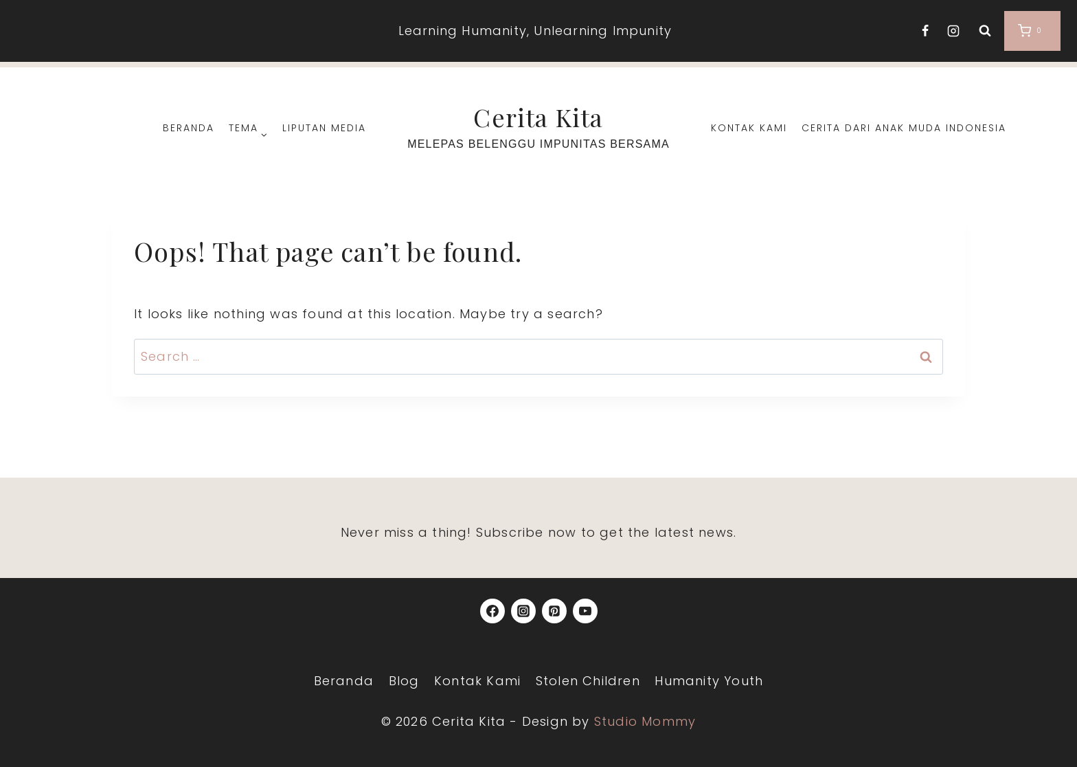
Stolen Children (588, 680)
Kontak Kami (749, 128)
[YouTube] (585, 611)
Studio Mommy (645, 721)
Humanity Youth (709, 680)
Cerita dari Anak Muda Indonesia (904, 128)
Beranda (188, 128)
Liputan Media (324, 128)
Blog (404, 680)
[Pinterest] (554, 611)
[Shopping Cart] (1032, 31)
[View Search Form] (985, 31)
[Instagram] (953, 31)
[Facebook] (925, 31)
